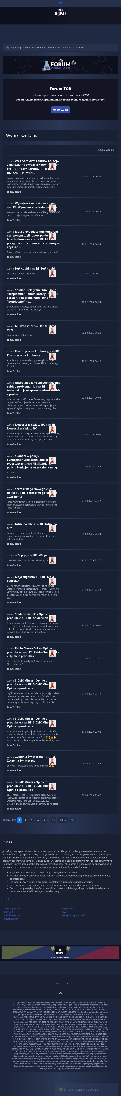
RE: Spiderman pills (41, 618)
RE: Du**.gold (45, 268)
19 (53, 820)
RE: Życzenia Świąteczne (31, 758)
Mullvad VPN (24, 326)
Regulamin (68, 908)
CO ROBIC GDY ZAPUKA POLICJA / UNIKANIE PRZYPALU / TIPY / (33, 163)
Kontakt (8, 911)
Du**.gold (22, 268)
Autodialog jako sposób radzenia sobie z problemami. (33, 384)
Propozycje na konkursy (31, 351)
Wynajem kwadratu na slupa (35, 203)
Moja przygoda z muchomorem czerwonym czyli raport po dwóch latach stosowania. (32, 235)
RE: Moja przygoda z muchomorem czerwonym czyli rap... (33, 243)
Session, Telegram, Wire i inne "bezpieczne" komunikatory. (31, 292)
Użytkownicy (11, 918)
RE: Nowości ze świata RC (31, 426)
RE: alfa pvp (41, 555)
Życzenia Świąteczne (29, 757)
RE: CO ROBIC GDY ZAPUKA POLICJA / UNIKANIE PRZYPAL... (33, 169)
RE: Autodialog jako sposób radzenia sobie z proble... (33, 390)
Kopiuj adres (60, 109)
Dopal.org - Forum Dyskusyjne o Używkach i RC (35, 47)
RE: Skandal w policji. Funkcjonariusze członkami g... (33, 465)
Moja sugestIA (25, 577)
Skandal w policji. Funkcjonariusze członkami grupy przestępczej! (30, 459)
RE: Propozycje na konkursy (33, 353)
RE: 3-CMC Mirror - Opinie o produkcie (30, 686)
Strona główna (12, 908)
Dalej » (63, 820)
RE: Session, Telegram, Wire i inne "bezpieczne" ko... (32, 297)
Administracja (12, 915)
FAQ (64, 911)
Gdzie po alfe (24, 524)
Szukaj (68, 47)
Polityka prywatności (74, 915)
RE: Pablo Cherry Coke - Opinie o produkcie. (33, 654)
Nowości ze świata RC (30, 425)
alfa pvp (20, 555)
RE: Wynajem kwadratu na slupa (35, 207)
